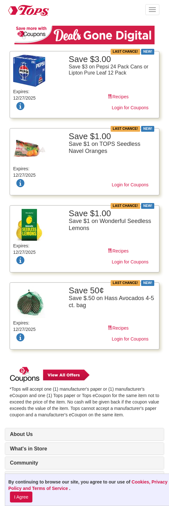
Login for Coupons (130, 107)
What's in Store (28, 448)
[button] (152, 9)
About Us (21, 434)
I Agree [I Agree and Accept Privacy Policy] (21, 497)
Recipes (118, 96)
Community (24, 463)
